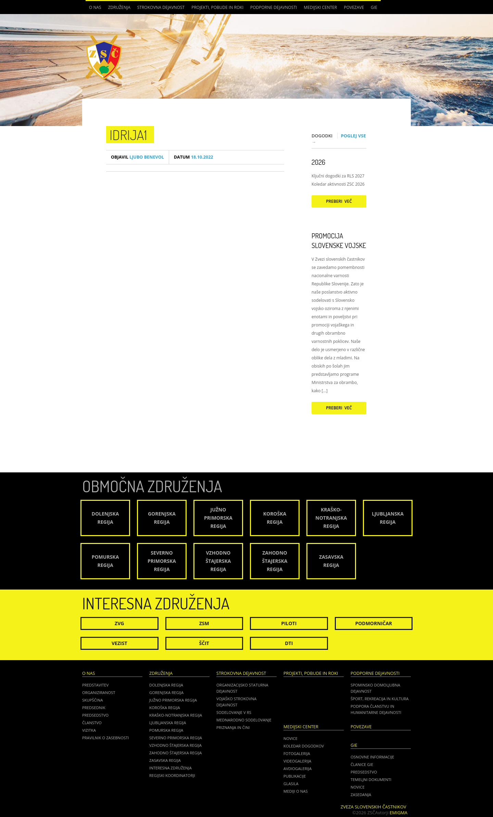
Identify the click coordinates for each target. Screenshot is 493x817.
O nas (95, 7)
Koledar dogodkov (303, 745)
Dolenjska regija (166, 685)
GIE (374, 7)
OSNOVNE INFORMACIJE (372, 756)
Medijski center (320, 7)
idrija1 (128, 134)
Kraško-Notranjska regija (175, 715)
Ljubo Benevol (137, 157)
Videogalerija (297, 761)
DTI (289, 643)
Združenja (119, 7)
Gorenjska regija (166, 692)
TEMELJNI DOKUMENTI (371, 779)
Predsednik (93, 707)
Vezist (119, 643)
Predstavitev (95, 685)
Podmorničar (373, 623)
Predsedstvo (95, 715)
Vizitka (89, 730)
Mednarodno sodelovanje (243, 719)
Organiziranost (98, 692)
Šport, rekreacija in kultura (379, 698)
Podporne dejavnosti (273, 7)
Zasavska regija (165, 760)
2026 (318, 162)
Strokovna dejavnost (161, 7)
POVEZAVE (354, 7)
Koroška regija (164, 707)
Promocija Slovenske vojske (339, 240)
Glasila (291, 783)
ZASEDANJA (361, 794)
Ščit (204, 643)
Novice (290, 738)
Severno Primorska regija (175, 737)
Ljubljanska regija (167, 722)
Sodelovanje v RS (233, 712)
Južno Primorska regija (173, 700)
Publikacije (294, 776)
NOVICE (358, 787)
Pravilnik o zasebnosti (105, 737)
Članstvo (92, 722)
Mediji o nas (295, 791)
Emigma (398, 812)
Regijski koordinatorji (172, 775)
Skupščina (92, 700)
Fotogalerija (296, 753)
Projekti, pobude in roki (217, 7)
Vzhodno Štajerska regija (175, 745)
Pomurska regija (166, 730)
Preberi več (339, 201)
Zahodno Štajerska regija (175, 752)
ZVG (119, 623)
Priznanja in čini (233, 727)
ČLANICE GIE (362, 764)
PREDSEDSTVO (364, 772)
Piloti (288, 623)
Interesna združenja (170, 767)
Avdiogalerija (297, 768)
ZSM (204, 623)
